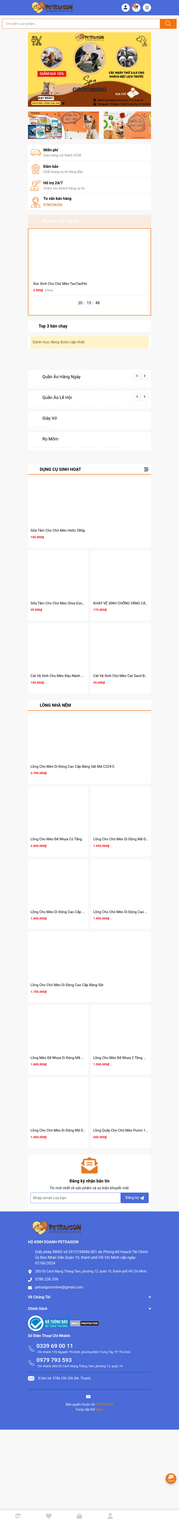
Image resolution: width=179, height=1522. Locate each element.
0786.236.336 (46, 1279)
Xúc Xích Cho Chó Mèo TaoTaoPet (60, 284)
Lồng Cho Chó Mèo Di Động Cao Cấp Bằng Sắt (67, 985)
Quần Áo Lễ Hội (57, 397)
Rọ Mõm (50, 438)
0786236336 (52, 205)
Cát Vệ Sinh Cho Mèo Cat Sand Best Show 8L (128, 676)
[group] (89, 69)
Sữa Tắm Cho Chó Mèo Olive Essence (60, 603)
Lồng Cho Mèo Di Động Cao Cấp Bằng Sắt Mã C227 (71, 912)
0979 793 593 (54, 1360)
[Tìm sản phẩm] (81, 24)
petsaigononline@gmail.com (59, 1287)
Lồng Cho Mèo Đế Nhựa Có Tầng (56, 839)
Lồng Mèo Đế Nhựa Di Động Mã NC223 (61, 1058)
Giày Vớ (49, 418)
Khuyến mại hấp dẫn (61, 220)
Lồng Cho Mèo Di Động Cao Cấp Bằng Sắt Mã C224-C (73, 766)
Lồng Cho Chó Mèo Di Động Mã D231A (123, 839)
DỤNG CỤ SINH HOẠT (60, 469)
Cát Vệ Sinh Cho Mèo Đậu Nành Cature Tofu (65, 676)
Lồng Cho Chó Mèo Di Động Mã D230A (61, 1130)
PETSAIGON (104, 1404)
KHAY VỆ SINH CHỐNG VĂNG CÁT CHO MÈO (128, 603)
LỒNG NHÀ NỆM (55, 705)
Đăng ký (135, 1197)
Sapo (99, 1409)
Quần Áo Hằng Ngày (61, 376)
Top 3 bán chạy (53, 326)
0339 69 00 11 (54, 1346)
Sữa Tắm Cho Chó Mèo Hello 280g (58, 530)
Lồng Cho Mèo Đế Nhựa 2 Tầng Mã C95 (124, 1058)
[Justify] (167, 24)
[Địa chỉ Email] (89, 1198)
